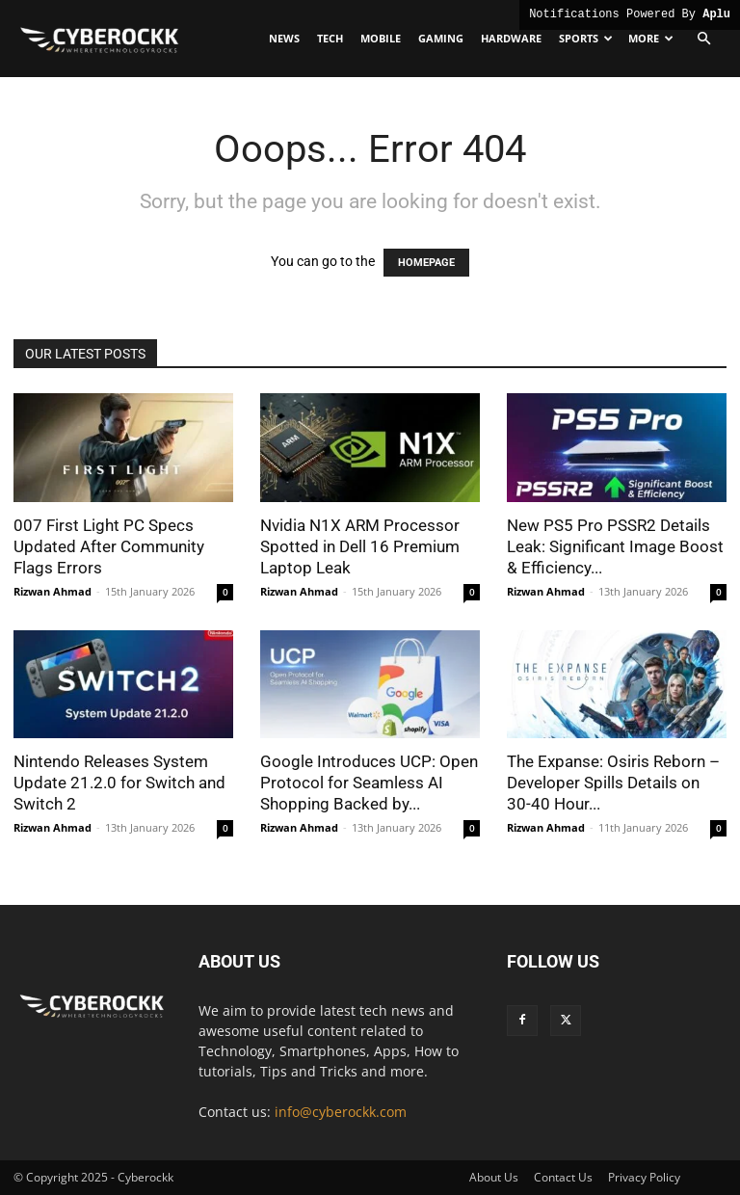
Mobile (380, 38)
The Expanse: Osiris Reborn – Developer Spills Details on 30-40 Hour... (613, 782)
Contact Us (563, 1177)
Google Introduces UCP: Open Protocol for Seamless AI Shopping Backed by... (369, 782)
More (651, 38)
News (284, 38)
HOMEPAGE (426, 262)
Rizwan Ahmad (52, 591)
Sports (586, 38)
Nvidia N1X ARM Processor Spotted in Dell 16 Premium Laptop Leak (360, 546)
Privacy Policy (644, 1177)
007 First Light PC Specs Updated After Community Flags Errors (108, 546)
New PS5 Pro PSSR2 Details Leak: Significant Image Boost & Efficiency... (615, 546)
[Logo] (100, 38)
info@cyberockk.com (341, 1111)
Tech (330, 38)
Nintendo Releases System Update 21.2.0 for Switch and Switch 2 (119, 782)
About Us (493, 1177)
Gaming (440, 38)
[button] (703, 39)
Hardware (511, 38)
